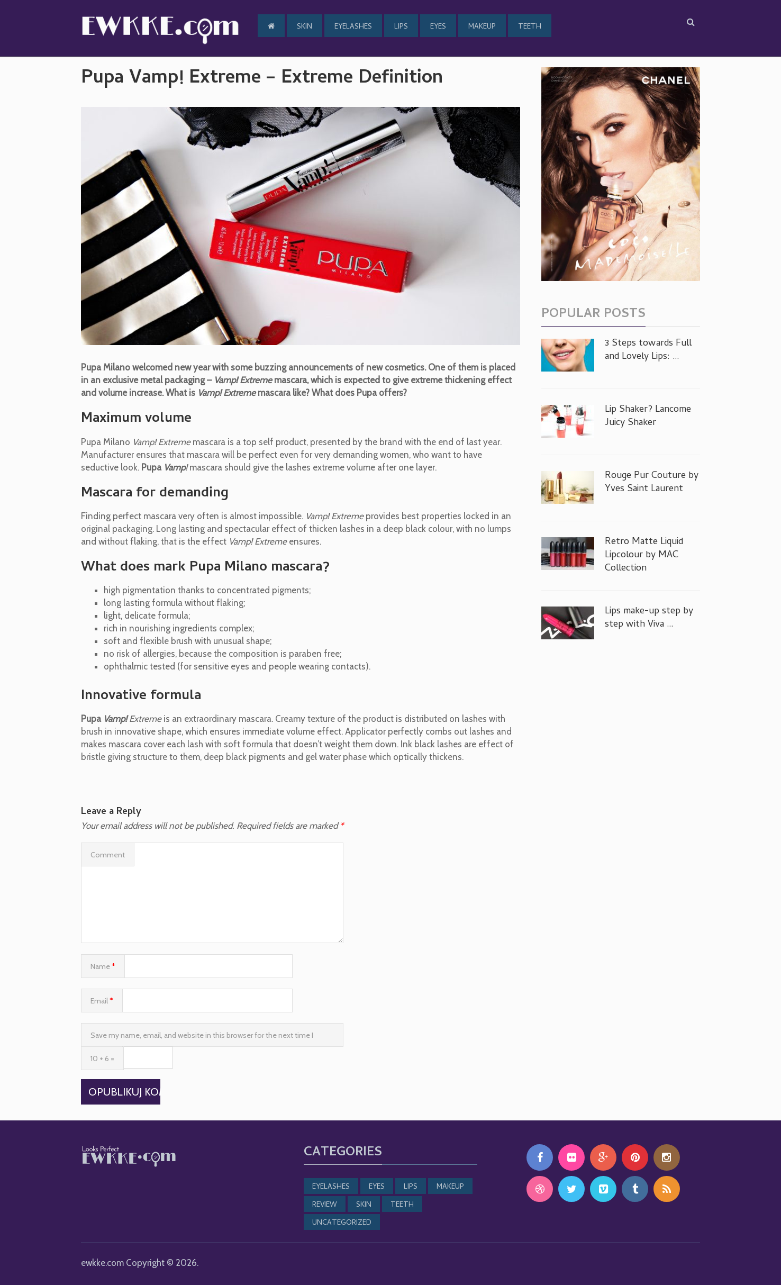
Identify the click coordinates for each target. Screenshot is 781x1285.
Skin (304, 27)
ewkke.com (102, 1262)
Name (102, 966)
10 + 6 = (102, 1058)
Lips (401, 27)
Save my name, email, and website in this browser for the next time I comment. (201, 1038)
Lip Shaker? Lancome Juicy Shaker (648, 416)
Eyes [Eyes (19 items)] (377, 1187)
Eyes (438, 27)
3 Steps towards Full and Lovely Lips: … (648, 350)
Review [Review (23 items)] (324, 1205)
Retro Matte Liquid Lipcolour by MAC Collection (644, 556)
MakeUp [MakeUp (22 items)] (450, 1187)
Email (101, 1001)
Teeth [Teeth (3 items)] (402, 1205)
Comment (107, 854)
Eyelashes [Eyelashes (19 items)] (331, 1187)
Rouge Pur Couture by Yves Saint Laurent (651, 482)
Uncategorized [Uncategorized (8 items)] (341, 1223)
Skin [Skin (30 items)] (363, 1205)
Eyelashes (353, 27)
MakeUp (482, 27)
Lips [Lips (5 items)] (410, 1187)
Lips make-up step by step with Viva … (649, 618)
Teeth (529, 27)
